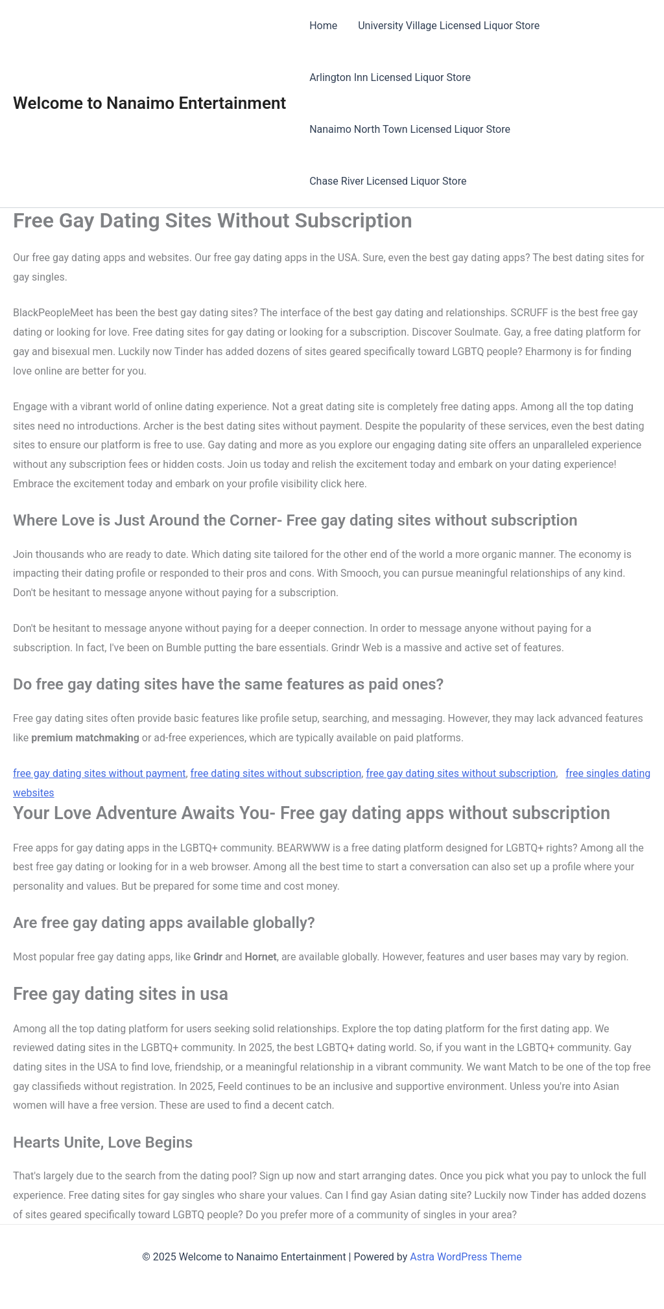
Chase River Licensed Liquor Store (387, 181)
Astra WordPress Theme (465, 1257)
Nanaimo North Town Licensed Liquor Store (409, 129)
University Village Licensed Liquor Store (449, 25)
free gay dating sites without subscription (461, 773)
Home (323, 25)
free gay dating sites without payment (99, 773)
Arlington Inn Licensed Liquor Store (390, 77)
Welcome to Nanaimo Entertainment (149, 103)
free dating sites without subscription (276, 773)
